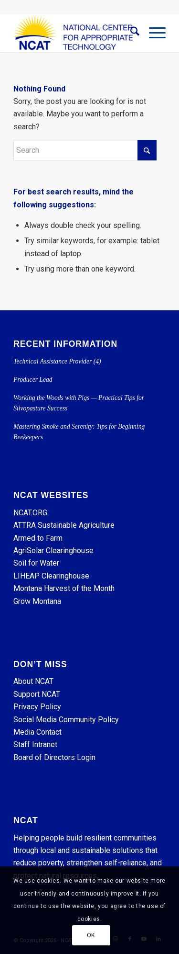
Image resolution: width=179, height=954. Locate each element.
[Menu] (152, 33)
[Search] (130, 33)
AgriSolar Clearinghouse (53, 550)
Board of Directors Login (54, 757)
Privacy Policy (37, 706)
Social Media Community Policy (66, 719)
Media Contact (37, 732)
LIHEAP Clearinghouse (51, 575)
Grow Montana (37, 601)
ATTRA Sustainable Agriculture (64, 525)
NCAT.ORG (30, 512)
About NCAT (33, 681)
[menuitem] (130, 33)
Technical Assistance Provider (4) (57, 361)
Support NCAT (36, 694)
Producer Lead (32, 379)
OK (91, 935)
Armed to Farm (38, 538)
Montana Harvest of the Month (64, 588)
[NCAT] (74, 33)
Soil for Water (36, 563)
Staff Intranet (35, 744)
